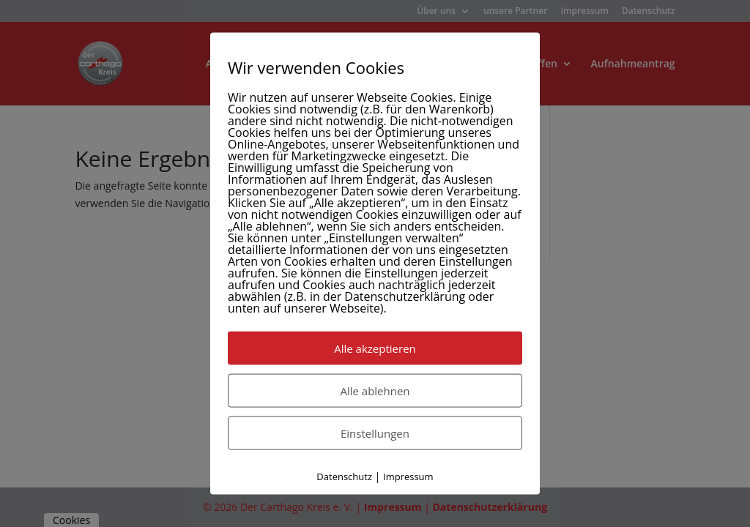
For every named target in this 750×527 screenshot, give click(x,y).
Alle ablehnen (374, 391)
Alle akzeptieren (375, 348)
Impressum (408, 476)
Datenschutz (344, 476)
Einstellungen (375, 433)
